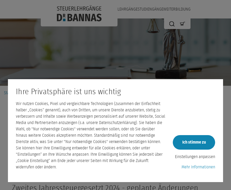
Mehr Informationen (198, 167)
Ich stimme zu (194, 142)
